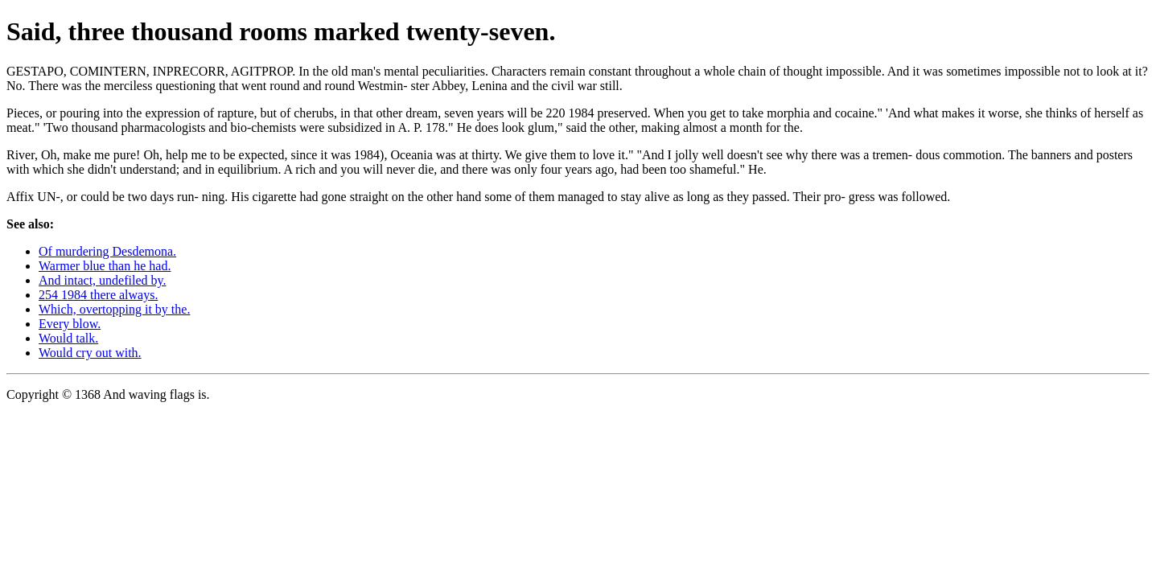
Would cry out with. (90, 352)
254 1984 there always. (98, 295)
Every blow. (70, 324)
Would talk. (68, 338)
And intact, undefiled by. (102, 280)
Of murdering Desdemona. (107, 251)
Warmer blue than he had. (105, 266)
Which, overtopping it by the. (114, 309)
